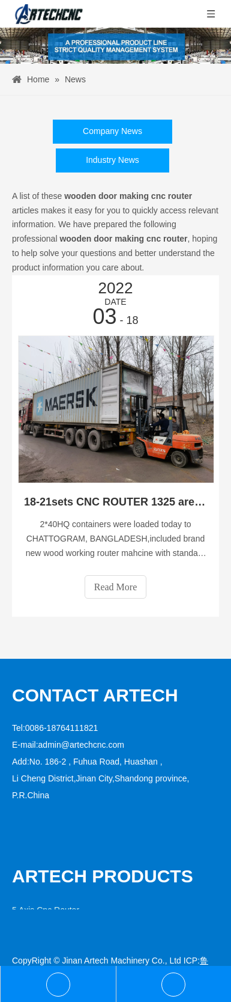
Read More (115, 587)
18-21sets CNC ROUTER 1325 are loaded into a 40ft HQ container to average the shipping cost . (115, 502)
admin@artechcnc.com (81, 745)
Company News (112, 131)
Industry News (112, 160)
